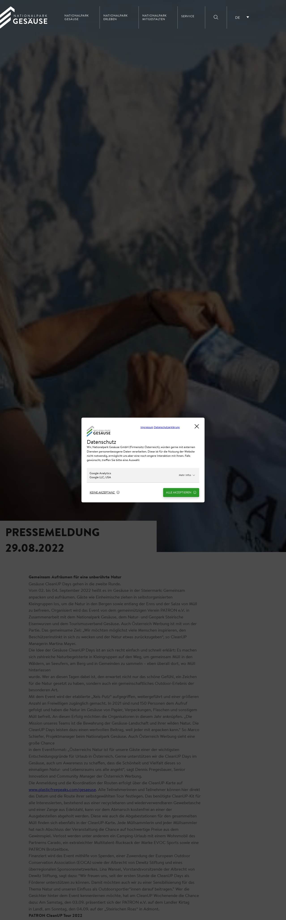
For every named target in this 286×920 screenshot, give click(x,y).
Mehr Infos (187, 475)
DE (237, 17)
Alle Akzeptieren (181, 492)
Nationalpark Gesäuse (76, 17)
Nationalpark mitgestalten (154, 17)
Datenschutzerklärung (167, 427)
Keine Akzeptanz (105, 492)
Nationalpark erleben (115, 17)
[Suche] (216, 17)
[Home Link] (23, 27)
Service (187, 16)
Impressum (147, 427)
